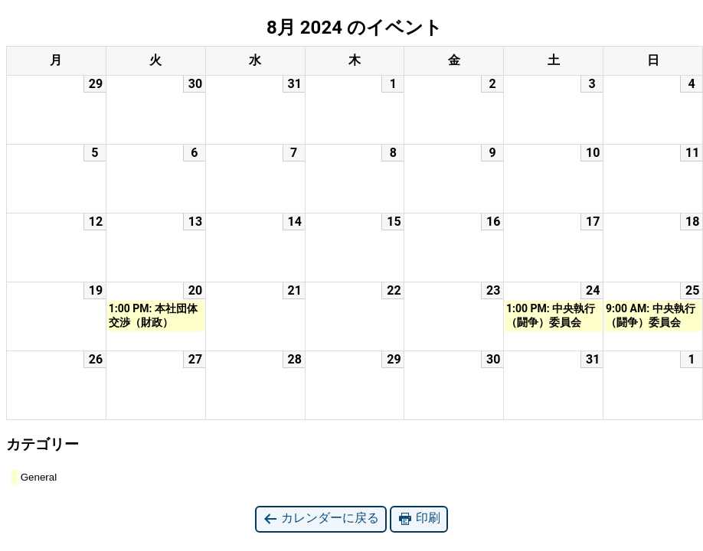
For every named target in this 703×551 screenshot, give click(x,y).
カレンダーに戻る (321, 518)
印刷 (418, 518)
